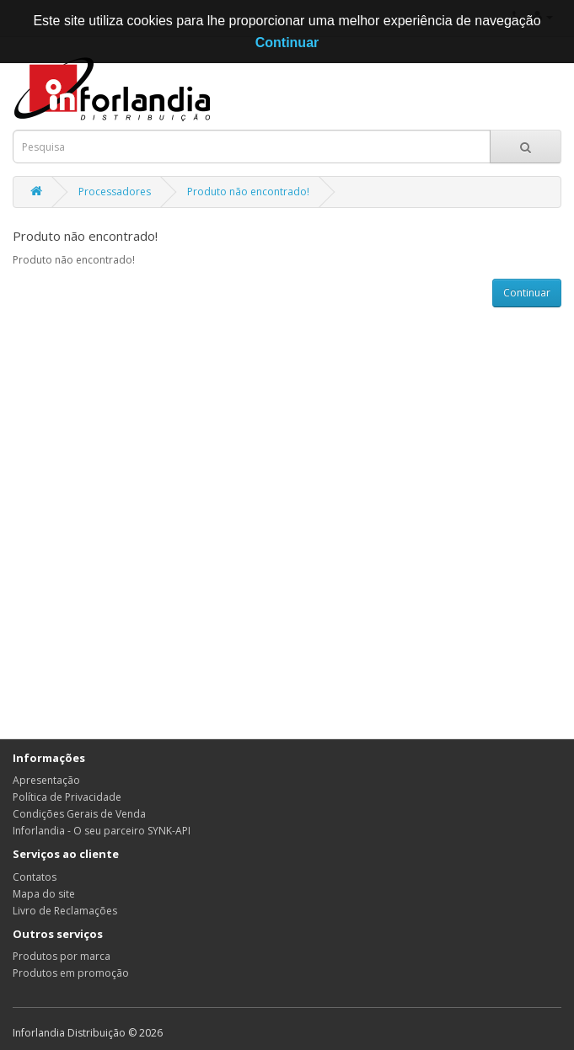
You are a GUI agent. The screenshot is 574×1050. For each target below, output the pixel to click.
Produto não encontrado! (248, 191)
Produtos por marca (61, 956)
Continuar (526, 292)
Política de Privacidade (67, 797)
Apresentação (46, 780)
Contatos (34, 877)
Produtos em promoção (71, 973)
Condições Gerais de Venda (79, 814)
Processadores (114, 191)
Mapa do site (44, 894)
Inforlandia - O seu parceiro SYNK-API (101, 830)
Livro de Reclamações (65, 910)
